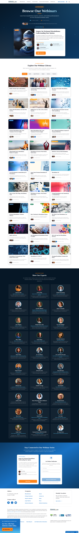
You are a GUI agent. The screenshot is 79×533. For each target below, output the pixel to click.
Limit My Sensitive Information (41, 521)
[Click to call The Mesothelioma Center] (61, 1)
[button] (22, 2)
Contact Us (41, 496)
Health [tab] (30, 73)
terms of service (18, 511)
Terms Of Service (20, 521)
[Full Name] (51, 468)
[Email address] (51, 471)
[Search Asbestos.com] (69, 1)
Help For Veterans (28, 498)
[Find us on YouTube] (15, 502)
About (40, 493)
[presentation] (51, 475)
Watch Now (41, 53)
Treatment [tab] (54, 73)
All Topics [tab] (24, 73)
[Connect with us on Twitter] (12, 502)
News (40, 498)
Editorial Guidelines (43, 503)
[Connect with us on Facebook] (8, 502)
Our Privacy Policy (11, 521)
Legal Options (28, 500)
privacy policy (11, 511)
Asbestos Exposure (29, 503)
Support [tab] (43, 73)
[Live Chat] (66, 1)
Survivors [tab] (48, 73)
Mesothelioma (28, 493)
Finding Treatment (28, 496)
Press (40, 500)
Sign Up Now (59, 501)
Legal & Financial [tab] (36, 73)
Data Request (29, 521)
